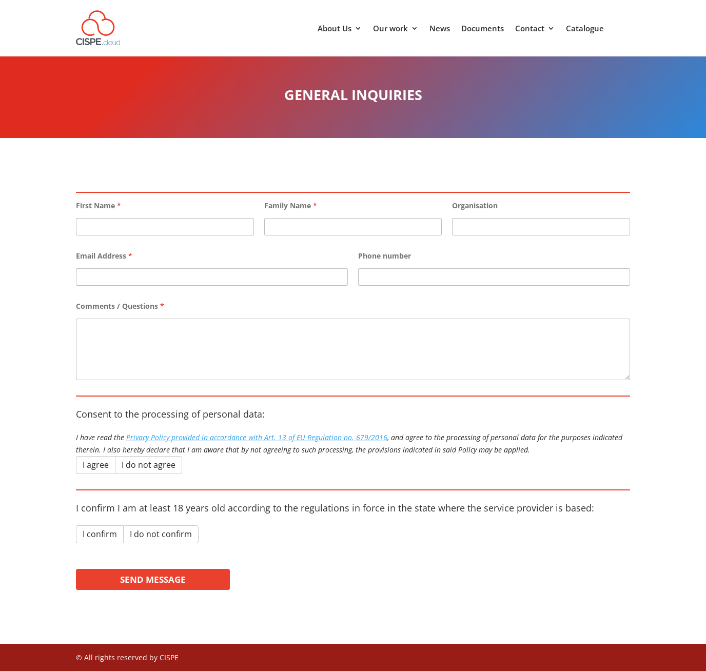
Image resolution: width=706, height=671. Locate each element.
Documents (482, 29)
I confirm (100, 534)
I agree (96, 464)
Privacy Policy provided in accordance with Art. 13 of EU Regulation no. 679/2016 (256, 437)
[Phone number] (494, 277)
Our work (390, 29)
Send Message (153, 579)
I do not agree (148, 464)
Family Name (290, 205)
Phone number (384, 256)
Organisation (475, 205)
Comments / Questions (120, 306)
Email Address (104, 256)
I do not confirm (161, 534)
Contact (529, 29)
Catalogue (585, 29)
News (439, 29)
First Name (98, 205)
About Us (334, 29)
